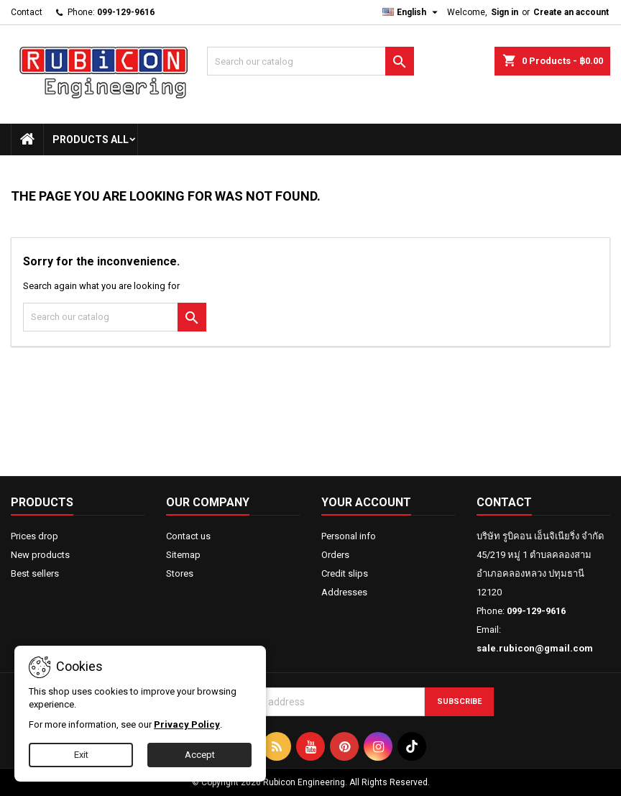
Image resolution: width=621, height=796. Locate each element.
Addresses (344, 592)
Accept (200, 754)
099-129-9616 (126, 12)
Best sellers (35, 573)
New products (40, 554)
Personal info (348, 536)
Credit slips (344, 573)
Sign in (504, 12)
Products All (90, 139)
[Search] (310, 61)
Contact (26, 12)
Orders (335, 554)
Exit (81, 754)
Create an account (571, 12)
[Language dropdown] (411, 12)
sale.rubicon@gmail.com (535, 648)
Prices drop (34, 536)
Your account (366, 502)
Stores (179, 573)
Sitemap (183, 554)
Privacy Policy (187, 724)
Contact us (188, 536)
